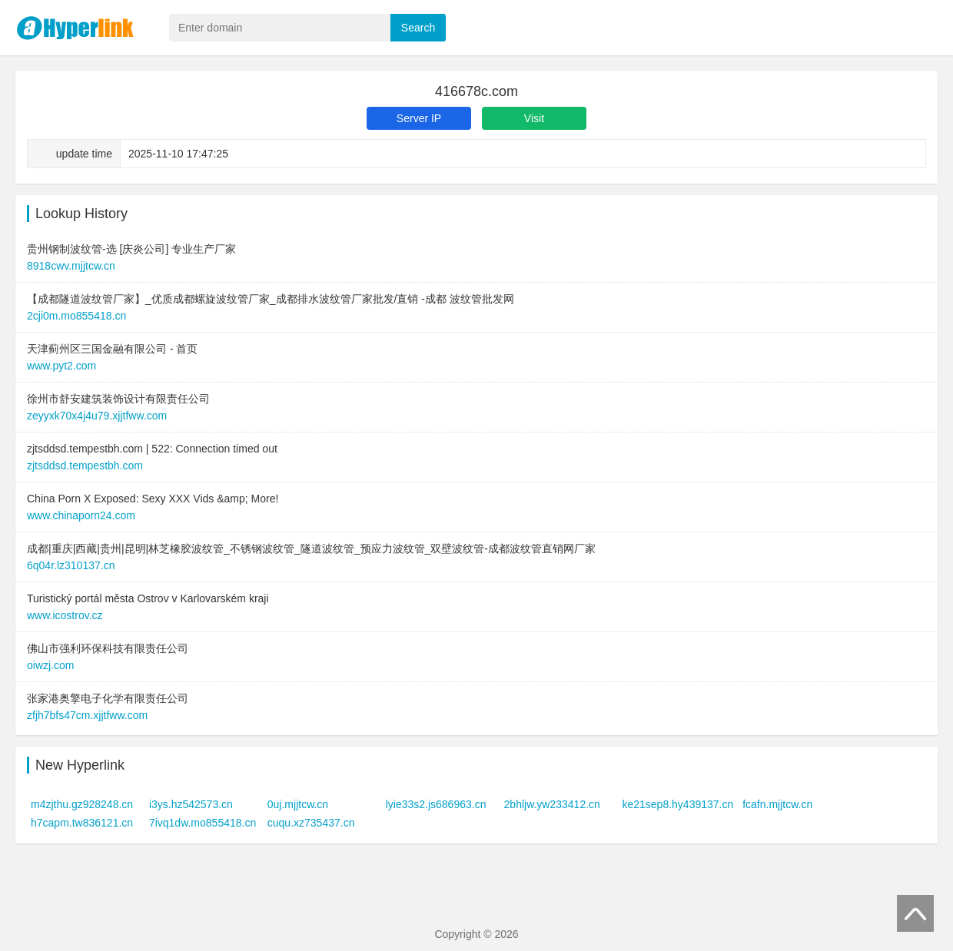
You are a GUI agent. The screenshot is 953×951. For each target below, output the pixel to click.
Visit (534, 118)
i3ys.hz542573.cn (191, 804)
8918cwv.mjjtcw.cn (71, 266)
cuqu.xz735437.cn (311, 823)
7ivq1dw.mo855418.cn (202, 823)
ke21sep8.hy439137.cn (677, 804)
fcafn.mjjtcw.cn (777, 804)
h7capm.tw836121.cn (82, 823)
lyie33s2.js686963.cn (436, 804)
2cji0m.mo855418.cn (76, 316)
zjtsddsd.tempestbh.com (85, 465)
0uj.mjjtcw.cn (297, 804)
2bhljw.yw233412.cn (552, 804)
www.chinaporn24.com (81, 515)
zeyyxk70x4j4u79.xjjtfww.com (97, 415)
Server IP (419, 118)
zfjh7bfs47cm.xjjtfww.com (87, 715)
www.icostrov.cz (65, 615)
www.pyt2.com (61, 366)
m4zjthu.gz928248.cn (82, 804)
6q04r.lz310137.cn (71, 565)
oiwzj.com (50, 665)
